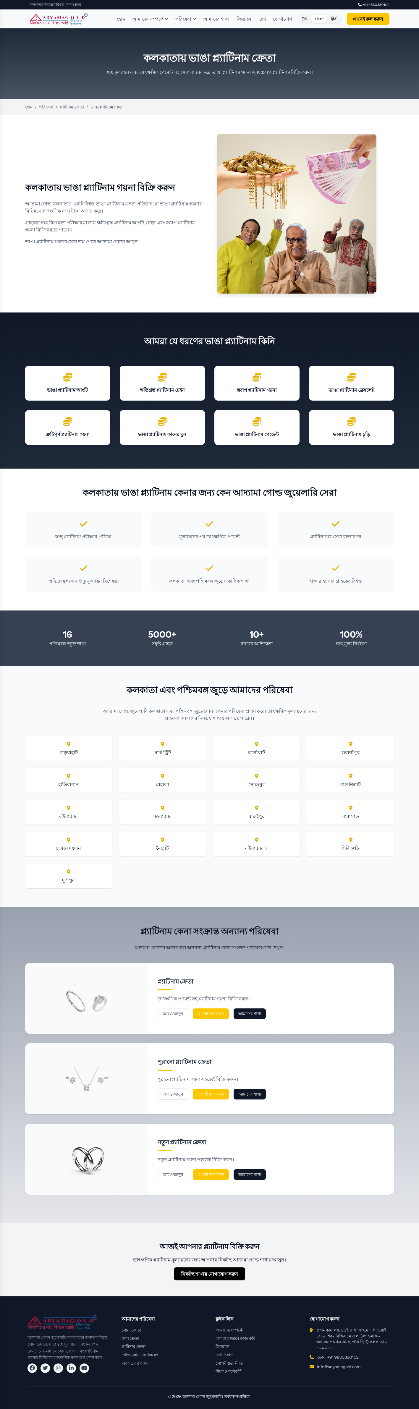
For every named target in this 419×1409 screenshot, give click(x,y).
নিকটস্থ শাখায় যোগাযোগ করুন (209, 1274)
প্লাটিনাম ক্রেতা (72, 107)
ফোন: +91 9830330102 (338, 1357)
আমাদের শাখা (216, 19)
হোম (121, 19)
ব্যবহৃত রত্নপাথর (135, 1363)
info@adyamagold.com (339, 1366)
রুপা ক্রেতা (131, 1338)
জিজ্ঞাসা (245, 19)
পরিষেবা (185, 19)
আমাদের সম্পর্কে (150, 19)
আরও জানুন (173, 1013)
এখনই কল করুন (368, 19)
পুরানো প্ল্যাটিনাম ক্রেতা (185, 1061)
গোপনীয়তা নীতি (229, 1363)
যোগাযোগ (282, 19)
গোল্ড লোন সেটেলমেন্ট (141, 1355)
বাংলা (319, 19)
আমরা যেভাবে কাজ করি (235, 1338)
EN (304, 19)
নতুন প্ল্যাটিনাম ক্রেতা (182, 1142)
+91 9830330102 (373, 4)
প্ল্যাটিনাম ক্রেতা (176, 981)
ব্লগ (263, 19)
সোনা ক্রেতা (131, 1330)
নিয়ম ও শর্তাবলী (229, 1371)
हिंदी (334, 19)
